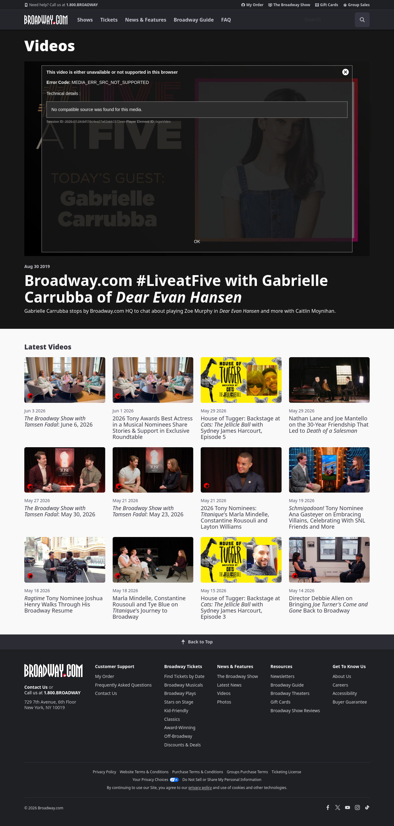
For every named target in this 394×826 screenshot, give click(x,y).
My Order (252, 4)
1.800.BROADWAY (61, 4)
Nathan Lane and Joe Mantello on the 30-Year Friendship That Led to (329, 424)
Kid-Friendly (176, 710)
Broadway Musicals (183, 685)
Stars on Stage (179, 702)
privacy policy (200, 787)
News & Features (145, 19)
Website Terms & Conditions (144, 771)
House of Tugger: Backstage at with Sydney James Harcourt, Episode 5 (240, 427)
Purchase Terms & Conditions (197, 771)
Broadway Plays (180, 693)
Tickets (109, 19)
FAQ (226, 19)
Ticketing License (286, 771)
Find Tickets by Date (184, 676)
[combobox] (335, 19)
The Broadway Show (289, 4)
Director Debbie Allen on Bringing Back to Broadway (328, 604)
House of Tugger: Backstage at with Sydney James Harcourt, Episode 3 (240, 607)
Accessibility (344, 693)
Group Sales (356, 4)
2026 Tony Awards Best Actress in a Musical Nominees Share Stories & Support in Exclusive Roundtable (153, 427)
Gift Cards (326, 4)
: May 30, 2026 (59, 511)
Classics (172, 719)
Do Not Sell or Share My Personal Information (222, 779)
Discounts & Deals (182, 745)
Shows (85, 19)
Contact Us (36, 687)
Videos (224, 693)
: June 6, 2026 (58, 421)
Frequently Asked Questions (123, 685)
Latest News (229, 685)
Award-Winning (179, 727)
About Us (341, 676)
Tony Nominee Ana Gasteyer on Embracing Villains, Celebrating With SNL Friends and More (327, 517)
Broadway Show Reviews (295, 710)
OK (197, 241)
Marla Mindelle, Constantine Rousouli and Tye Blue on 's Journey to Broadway (149, 607)
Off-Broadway (178, 736)
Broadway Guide (194, 19)
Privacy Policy (104, 771)
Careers (340, 685)
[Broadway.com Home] (45, 19)
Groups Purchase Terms (247, 771)
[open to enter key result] (362, 19)
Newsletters (283, 676)
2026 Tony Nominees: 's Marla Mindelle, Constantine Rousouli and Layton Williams (235, 517)
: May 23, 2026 (148, 511)
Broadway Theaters (290, 693)
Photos (224, 702)
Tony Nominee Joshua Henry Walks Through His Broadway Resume (63, 604)
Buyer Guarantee (349, 702)
